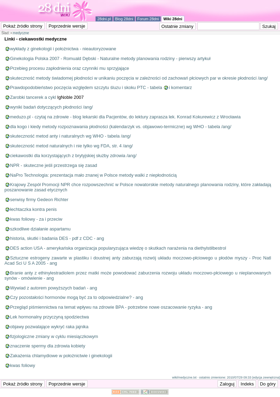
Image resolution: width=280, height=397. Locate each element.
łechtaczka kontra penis (33, 209)
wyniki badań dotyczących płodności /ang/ (51, 107)
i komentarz (180, 87)
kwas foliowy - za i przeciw (36, 219)
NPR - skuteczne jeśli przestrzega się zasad (53, 165)
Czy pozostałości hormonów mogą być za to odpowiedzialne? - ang (76, 297)
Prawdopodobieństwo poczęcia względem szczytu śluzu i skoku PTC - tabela (86, 87)
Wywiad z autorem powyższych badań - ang (53, 288)
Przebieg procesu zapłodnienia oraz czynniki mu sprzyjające (69, 68)
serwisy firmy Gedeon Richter (39, 199)
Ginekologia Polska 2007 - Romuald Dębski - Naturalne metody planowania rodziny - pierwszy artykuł (110, 58)
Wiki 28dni (173, 19)
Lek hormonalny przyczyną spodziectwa (49, 316)
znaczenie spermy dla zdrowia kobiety (47, 345)
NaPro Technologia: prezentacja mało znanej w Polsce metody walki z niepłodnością (93, 175)
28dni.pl (104, 19)
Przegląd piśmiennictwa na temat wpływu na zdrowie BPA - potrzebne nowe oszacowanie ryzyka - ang (111, 307)
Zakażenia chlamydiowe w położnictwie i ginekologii (61, 355)
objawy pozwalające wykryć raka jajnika (49, 326)
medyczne (21, 33)
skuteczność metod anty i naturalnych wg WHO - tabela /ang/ (70, 136)
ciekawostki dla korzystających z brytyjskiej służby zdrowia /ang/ (73, 155)
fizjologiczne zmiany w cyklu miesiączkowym (54, 336)
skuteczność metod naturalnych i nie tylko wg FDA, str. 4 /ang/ (71, 145)
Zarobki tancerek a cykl (33, 97)
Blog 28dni (124, 19)
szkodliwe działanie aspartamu (40, 228)
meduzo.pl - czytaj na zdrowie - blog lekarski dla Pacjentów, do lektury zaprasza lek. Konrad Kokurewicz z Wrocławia (125, 116)
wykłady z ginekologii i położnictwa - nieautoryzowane (63, 48)
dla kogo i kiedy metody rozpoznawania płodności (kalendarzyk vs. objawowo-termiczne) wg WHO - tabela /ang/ (120, 126)
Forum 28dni (148, 19)
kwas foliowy (22, 365)
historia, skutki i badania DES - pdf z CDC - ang (57, 238)
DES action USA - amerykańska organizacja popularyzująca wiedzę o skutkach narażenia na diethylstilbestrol (118, 248)
